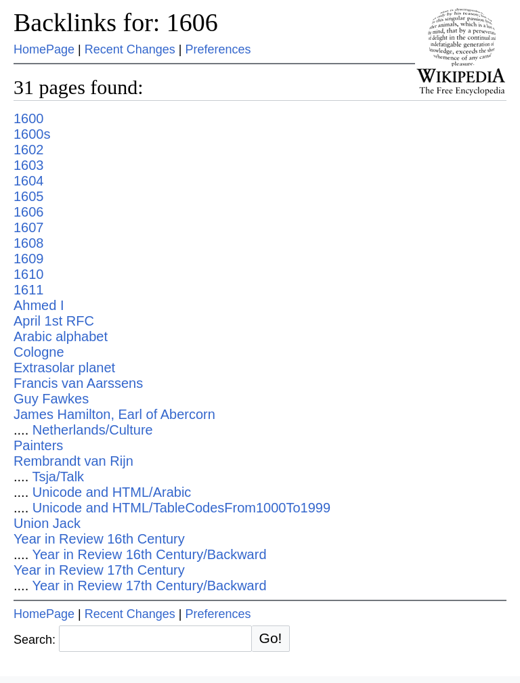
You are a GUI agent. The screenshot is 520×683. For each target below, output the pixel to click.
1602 (29, 149)
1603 (29, 165)
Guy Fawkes (51, 398)
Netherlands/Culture (92, 429)
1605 (29, 196)
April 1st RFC (54, 320)
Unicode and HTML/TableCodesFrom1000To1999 (181, 507)
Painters (38, 445)
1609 (29, 258)
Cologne (39, 352)
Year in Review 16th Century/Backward (149, 554)
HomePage (44, 49)
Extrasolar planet (64, 367)
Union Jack (47, 523)
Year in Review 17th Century (99, 570)
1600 (29, 118)
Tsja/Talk (58, 476)
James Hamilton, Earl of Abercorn (114, 414)
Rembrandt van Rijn (73, 461)
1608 (29, 243)
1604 (29, 180)
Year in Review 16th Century (99, 538)
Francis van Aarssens (78, 383)
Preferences (218, 49)
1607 (29, 227)
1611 (29, 289)
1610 (29, 274)
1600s (32, 134)
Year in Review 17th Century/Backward (149, 585)
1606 (29, 211)
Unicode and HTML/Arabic (112, 492)
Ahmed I (39, 305)
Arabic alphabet (61, 336)
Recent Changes (130, 49)
